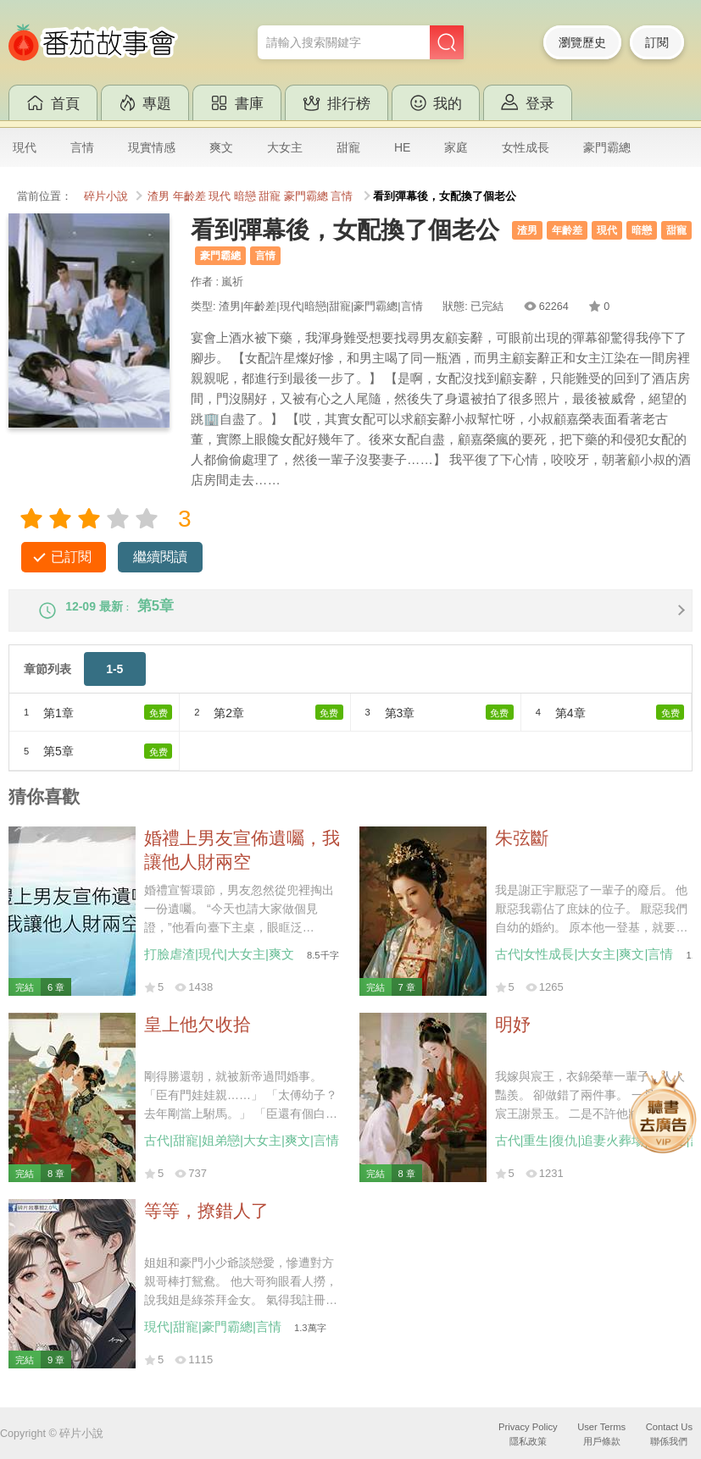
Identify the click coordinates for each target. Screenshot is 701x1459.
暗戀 (245, 196)
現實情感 (151, 147)
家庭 (456, 147)
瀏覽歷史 (582, 42)
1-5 (114, 682)
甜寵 (348, 147)
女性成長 (525, 147)
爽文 (221, 147)
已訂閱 (71, 557)
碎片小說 (106, 196)
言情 (82, 147)
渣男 (158, 196)
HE (402, 147)
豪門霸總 (607, 147)
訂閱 (657, 42)
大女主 (285, 147)
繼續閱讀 (160, 557)
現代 (24, 147)
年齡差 (189, 196)
